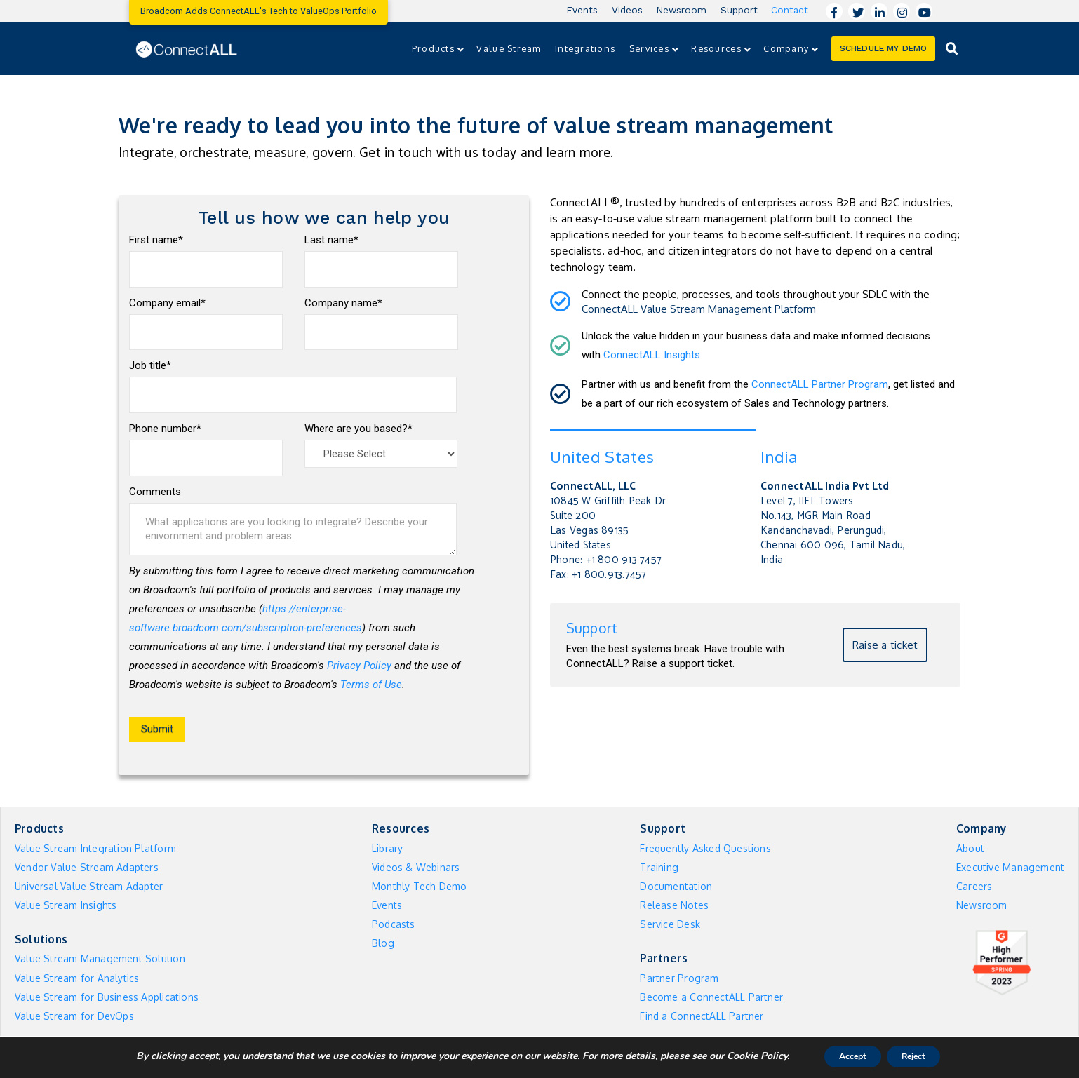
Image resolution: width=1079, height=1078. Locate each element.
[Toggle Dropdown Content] (951, 49)
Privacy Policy (359, 665)
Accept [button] (844, 1056)
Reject (922, 1056)
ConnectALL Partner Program (819, 384)
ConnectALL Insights (651, 355)
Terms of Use (371, 684)
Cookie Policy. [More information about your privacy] (741, 1056)
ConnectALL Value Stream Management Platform (699, 309)
